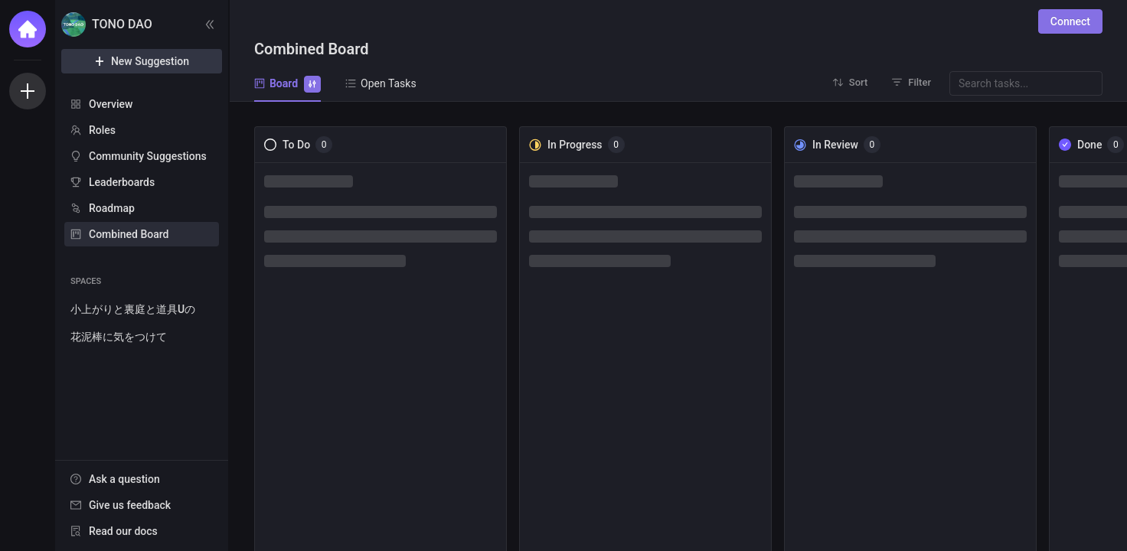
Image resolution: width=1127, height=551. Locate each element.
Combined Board (128, 234)
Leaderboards (122, 182)
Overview (110, 104)
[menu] (141, 170)
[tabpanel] (678, 326)
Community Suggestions (148, 156)
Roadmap (112, 208)
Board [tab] (287, 83)
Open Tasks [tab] (380, 83)
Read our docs (123, 531)
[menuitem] (141, 104)
